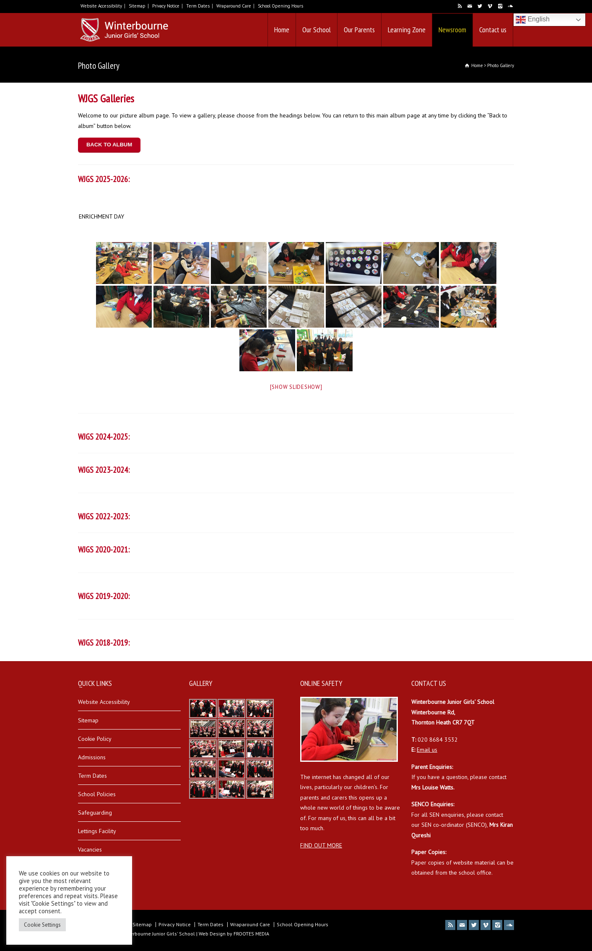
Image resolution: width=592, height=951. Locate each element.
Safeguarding (95, 812)
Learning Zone (407, 29)
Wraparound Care (233, 6)
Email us (427, 749)
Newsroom (452, 29)
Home (281, 29)
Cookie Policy (95, 739)
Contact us (492, 29)
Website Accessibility (101, 6)
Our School (316, 29)
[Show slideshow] (296, 387)
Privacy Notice (165, 6)
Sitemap (137, 6)
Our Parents (359, 29)
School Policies (97, 794)
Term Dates (198, 6)
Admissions (92, 757)
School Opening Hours (280, 6)
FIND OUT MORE (321, 845)
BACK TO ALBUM (109, 145)
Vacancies (90, 849)
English (533, 20)
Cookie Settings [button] (42, 924)
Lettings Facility (97, 831)
